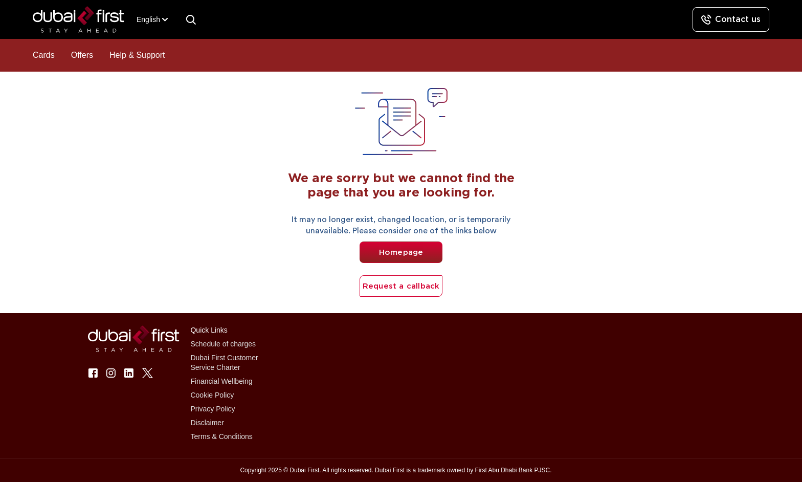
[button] (85, 19)
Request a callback (401, 286)
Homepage (401, 252)
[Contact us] (731, 19)
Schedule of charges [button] (223, 344)
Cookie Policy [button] (212, 395)
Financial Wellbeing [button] (221, 381)
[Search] (191, 19)
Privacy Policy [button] (212, 409)
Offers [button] (82, 55)
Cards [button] (44, 55)
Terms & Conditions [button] (221, 436)
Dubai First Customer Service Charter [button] (224, 362)
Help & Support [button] (137, 55)
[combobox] (148, 20)
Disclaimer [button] (207, 423)
